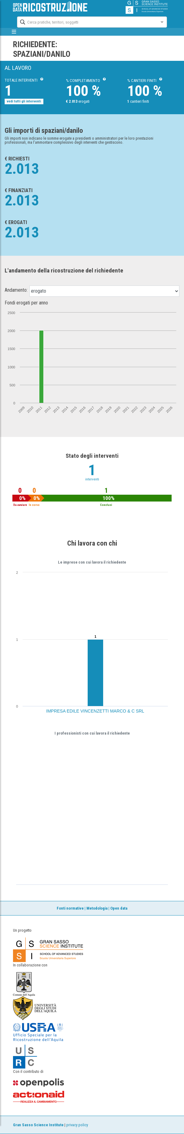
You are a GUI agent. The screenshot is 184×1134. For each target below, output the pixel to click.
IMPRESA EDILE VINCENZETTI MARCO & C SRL (95, 711)
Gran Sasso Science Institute (38, 1125)
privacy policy (77, 1125)
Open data (118, 908)
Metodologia (96, 908)
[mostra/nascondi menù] (13, 32)
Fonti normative (70, 908)
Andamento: (16, 290)
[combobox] (86, 21)
